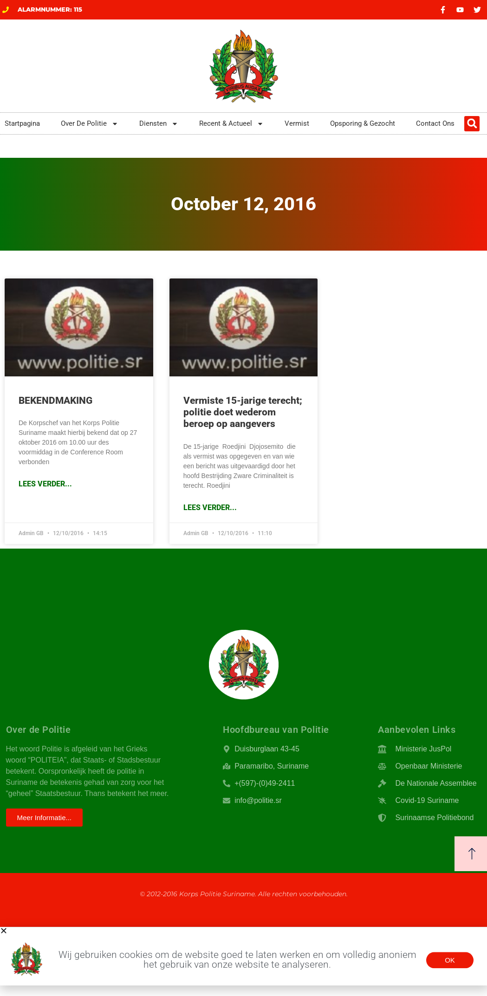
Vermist (297, 123)
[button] (472, 123)
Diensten (158, 124)
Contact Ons (435, 123)
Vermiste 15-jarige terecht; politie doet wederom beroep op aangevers (242, 412)
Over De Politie (89, 124)
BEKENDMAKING (55, 400)
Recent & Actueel (231, 124)
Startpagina (22, 123)
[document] (243, 956)
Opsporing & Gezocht (362, 123)
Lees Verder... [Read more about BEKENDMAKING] (45, 483)
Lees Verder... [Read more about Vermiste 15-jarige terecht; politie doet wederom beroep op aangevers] (210, 507)
